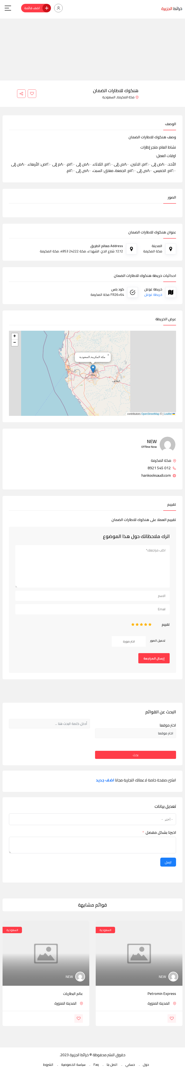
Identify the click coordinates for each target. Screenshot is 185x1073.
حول (146, 1064)
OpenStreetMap (150, 413)
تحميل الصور (157, 640)
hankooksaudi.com (158, 475)
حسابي (130, 1064)
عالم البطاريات (73, 993)
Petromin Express (161, 993)
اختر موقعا (168, 725)
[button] (93, 369)
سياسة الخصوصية (73, 1064)
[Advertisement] (92, 48)
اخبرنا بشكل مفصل (161, 832)
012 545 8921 (162, 468)
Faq (96, 1064)
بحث (135, 755)
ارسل (168, 862)
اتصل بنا (112, 1064)
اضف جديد (105, 780)
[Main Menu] (8, 8)
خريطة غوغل (153, 294)
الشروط (48, 1064)
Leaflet (169, 413)
